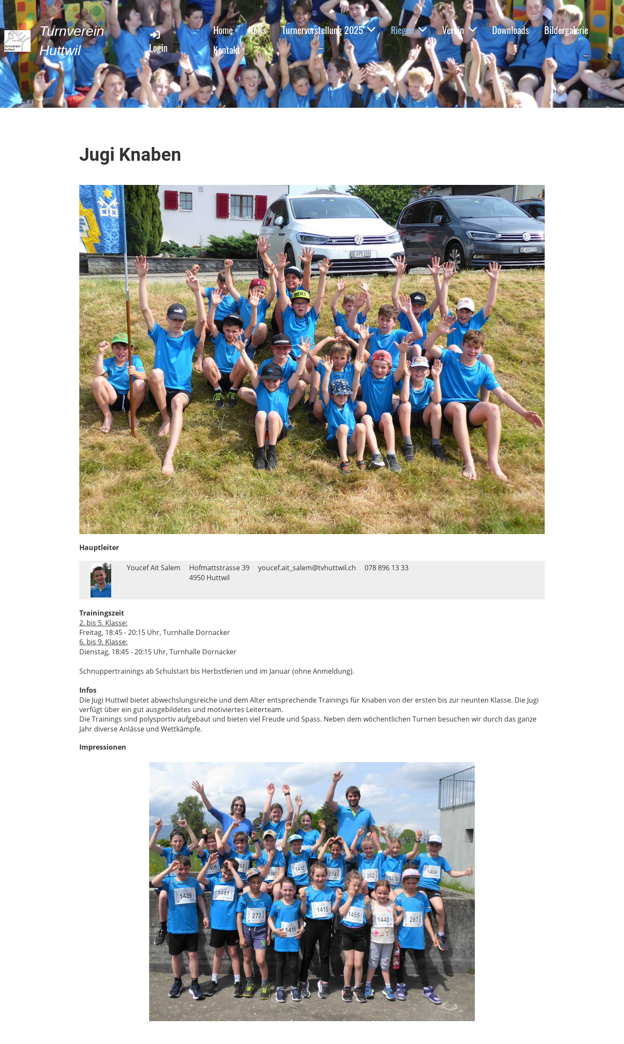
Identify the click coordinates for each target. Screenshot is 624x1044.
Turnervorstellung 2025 (328, 30)
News (257, 30)
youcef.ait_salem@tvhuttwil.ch (307, 567)
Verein (459, 30)
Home (223, 30)
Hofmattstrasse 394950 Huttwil (219, 572)
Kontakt (226, 49)
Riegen (409, 30)
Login (158, 41)
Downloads (510, 30)
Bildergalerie (566, 30)
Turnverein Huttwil (71, 40)
